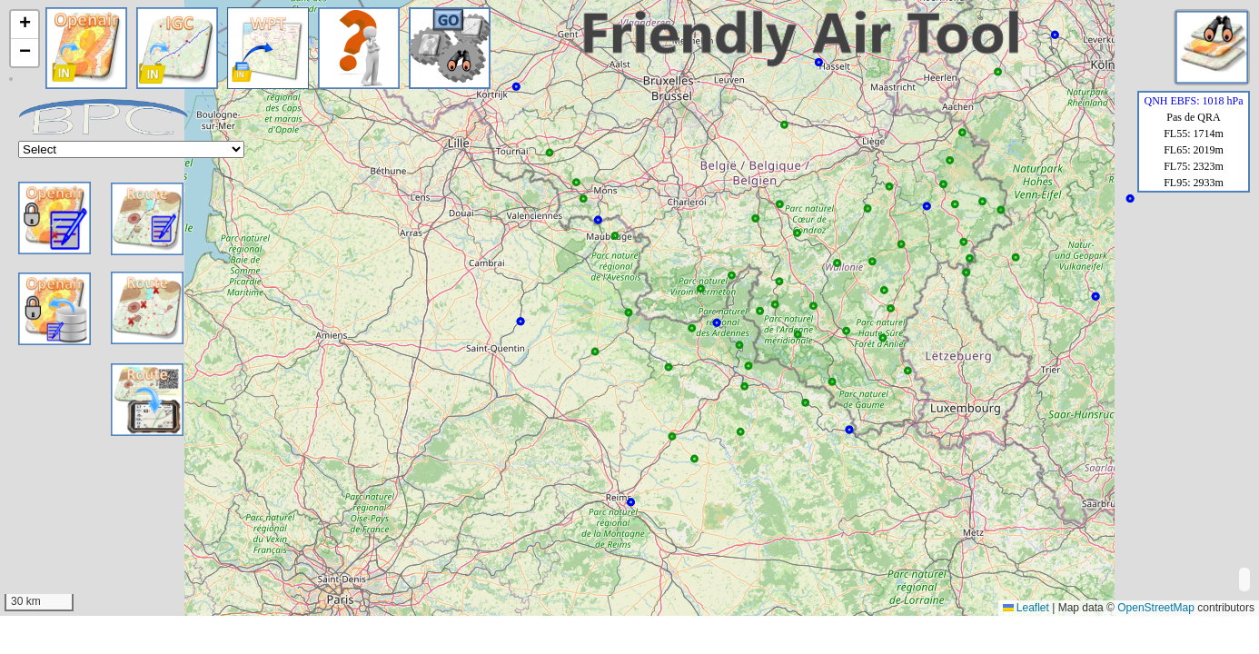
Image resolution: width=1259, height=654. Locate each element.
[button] (24, 25)
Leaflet (1026, 607)
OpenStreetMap (1156, 607)
